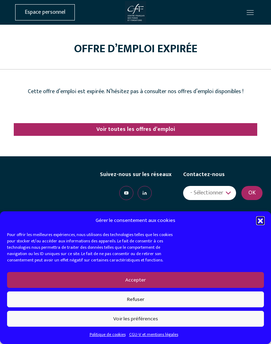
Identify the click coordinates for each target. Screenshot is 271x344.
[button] (260, 220)
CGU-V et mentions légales (153, 334)
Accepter (135, 280)
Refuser (135, 299)
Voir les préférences (135, 318)
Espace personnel (45, 12)
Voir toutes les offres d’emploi (135, 129)
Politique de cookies (108, 334)
